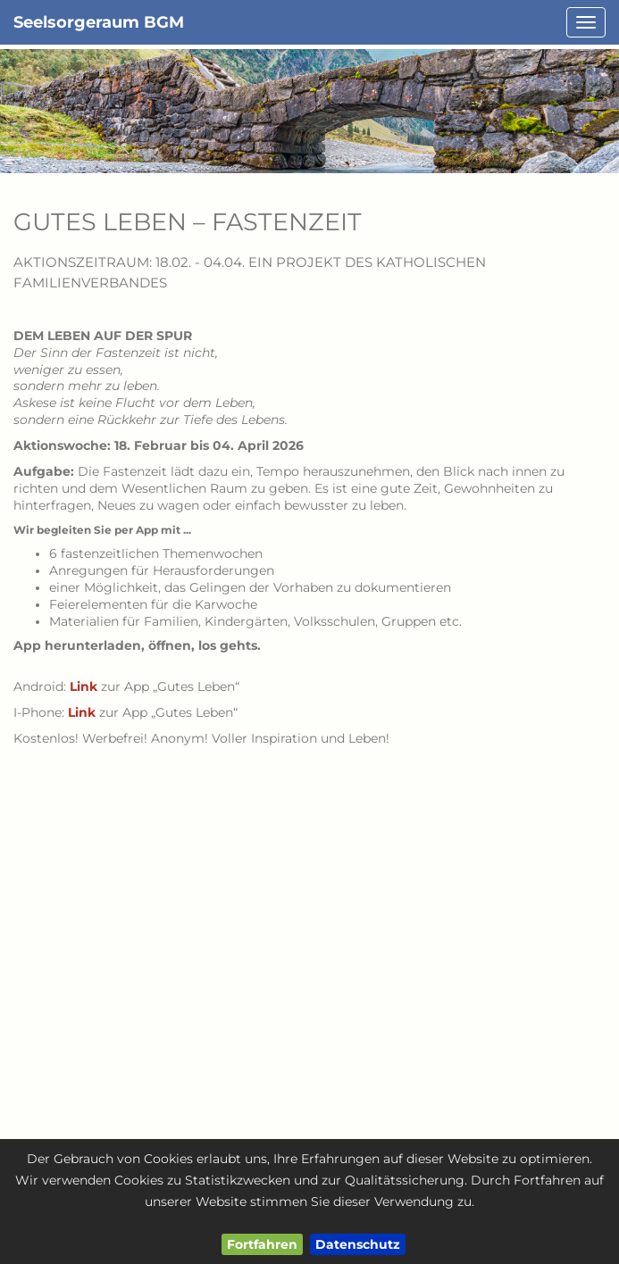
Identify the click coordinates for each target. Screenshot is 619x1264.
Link (83, 686)
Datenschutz (357, 1244)
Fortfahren (262, 1244)
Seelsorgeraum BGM (98, 22)
